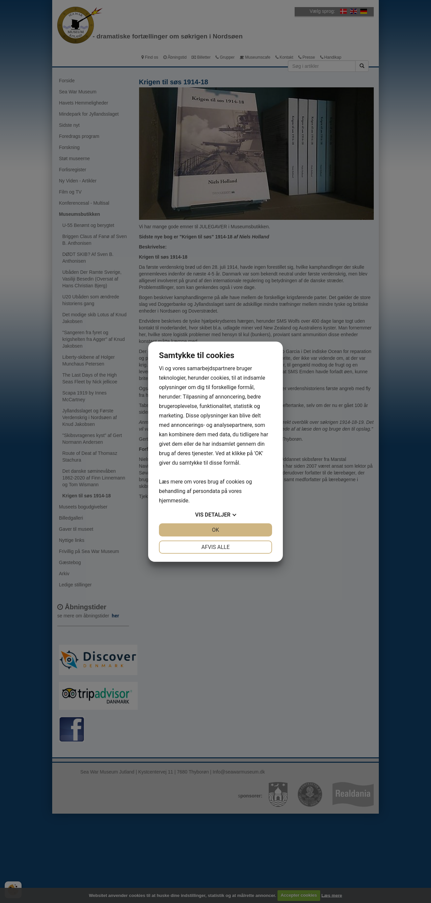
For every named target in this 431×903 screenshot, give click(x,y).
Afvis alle (215, 547)
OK (215, 530)
